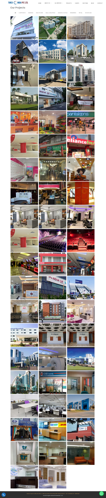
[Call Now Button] (4, 495)
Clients (77, 3)
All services (58, 3)
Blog (92, 3)
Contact (100, 3)
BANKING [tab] (30, 13)
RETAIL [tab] (80, 13)
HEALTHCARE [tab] (39, 13)
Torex (61, 495)
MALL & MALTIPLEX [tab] (50, 13)
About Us (47, 3)
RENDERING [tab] (73, 13)
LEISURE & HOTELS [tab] (62, 13)
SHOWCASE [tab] (88, 13)
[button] (101, 493)
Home (39, 3)
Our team (85, 3)
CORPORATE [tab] (22, 13)
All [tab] (15, 13)
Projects (69, 3)
